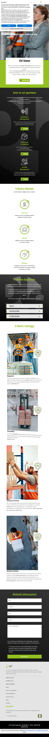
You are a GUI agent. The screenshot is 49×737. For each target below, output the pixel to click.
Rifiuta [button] (8, 25)
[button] (31, 2)
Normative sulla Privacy (31, 730)
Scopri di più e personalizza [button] (16, 28)
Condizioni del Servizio (42, 730)
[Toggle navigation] (40, 2)
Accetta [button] (24, 25)
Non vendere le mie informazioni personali (18, 15)
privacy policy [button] (19, 19)
